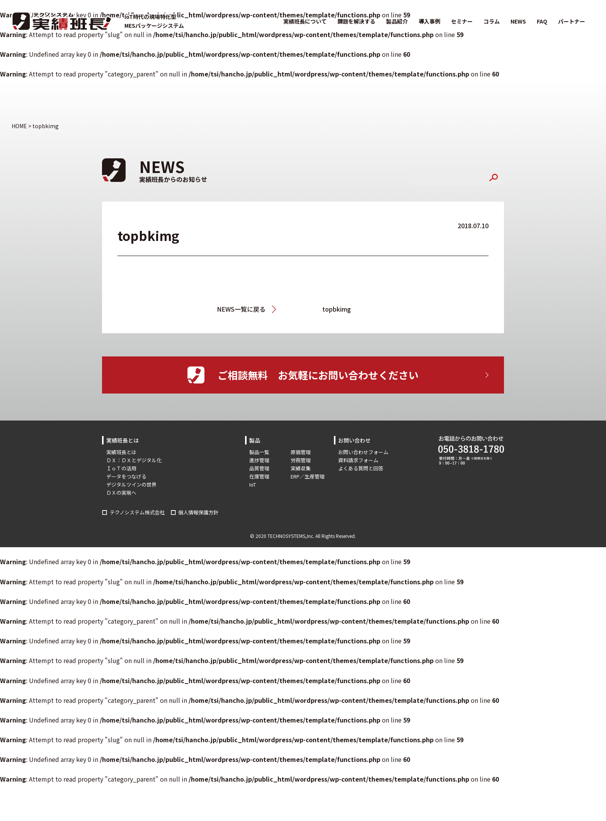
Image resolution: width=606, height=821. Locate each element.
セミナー (462, 21)
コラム (491, 21)
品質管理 (259, 468)
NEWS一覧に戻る (241, 309)
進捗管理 (259, 460)
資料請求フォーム (358, 460)
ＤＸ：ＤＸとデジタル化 (134, 460)
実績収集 (301, 468)
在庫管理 (259, 476)
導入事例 (429, 21)
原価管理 (301, 452)
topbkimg (336, 309)
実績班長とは (121, 452)
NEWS (518, 21)
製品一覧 (259, 452)
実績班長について (305, 21)
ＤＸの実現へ (121, 492)
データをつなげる (126, 476)
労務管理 (301, 460)
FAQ (542, 21)
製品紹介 (397, 21)
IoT (252, 484)
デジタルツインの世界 (131, 484)
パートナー (571, 21)
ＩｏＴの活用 (121, 468)
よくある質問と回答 (360, 468)
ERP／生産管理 (308, 476)
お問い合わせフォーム (363, 452)
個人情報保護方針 (198, 512)
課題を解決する (356, 21)
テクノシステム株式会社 (137, 512)
